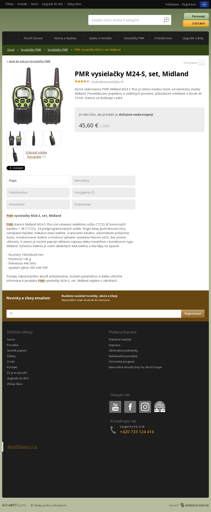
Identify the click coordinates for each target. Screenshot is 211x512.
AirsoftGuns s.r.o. (23, 446)
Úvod (10, 50)
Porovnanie (194, 62)
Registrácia (189, 4)
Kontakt (22, 4)
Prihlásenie (172, 4)
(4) (107, 81)
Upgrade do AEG (52, 4)
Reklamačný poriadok (123, 356)
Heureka (159, 401)
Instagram (144, 401)
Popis (13, 180)
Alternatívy (81, 180)
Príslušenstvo (18, 192)
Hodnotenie (82, 204)
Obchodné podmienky (123, 350)
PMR (9, 216)
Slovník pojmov (17, 350)
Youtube (114, 401)
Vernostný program (121, 361)
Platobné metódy (120, 339)
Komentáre (17, 204)
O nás (11, 361)
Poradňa (12, 345)
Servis (34, 4)
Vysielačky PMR (31, 50)
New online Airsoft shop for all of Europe (135, 367)
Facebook (129, 401)
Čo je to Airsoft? (17, 373)
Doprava (114, 345)
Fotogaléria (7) (84, 192)
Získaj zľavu (74, 4)
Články (9, 4)
